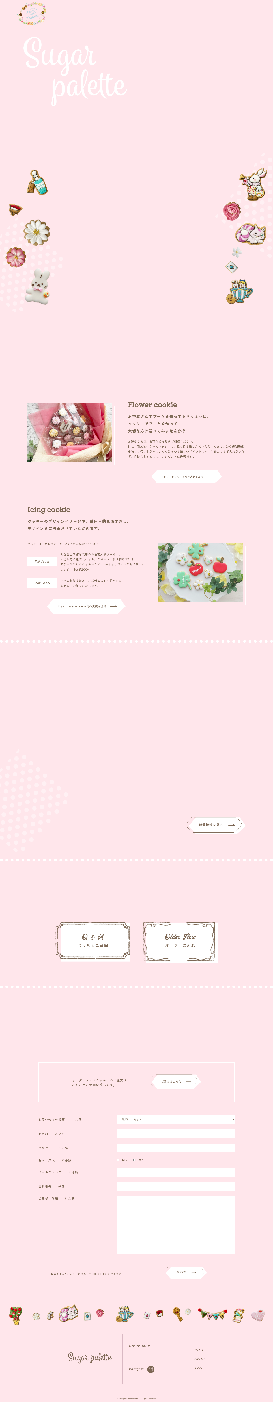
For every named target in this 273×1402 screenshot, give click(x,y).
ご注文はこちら (248, 140)
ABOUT (191, 10)
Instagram (137, 1364)
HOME (199, 1345)
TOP (176, 10)
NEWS (207, 10)
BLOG (199, 1363)
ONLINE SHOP (240, 10)
